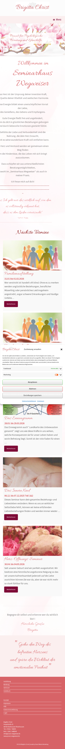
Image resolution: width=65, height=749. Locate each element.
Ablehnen (32, 389)
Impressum (40, 401)
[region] (32, 41)
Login (5, 713)
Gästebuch (7, 691)
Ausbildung (7, 681)
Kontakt (6, 700)
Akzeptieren (32, 382)
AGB (5, 706)
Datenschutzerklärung (29, 401)
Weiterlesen (11, 304)
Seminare (7, 688)
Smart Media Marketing (41, 744)
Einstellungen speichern (32, 395)
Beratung (6, 685)
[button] (61, 349)
